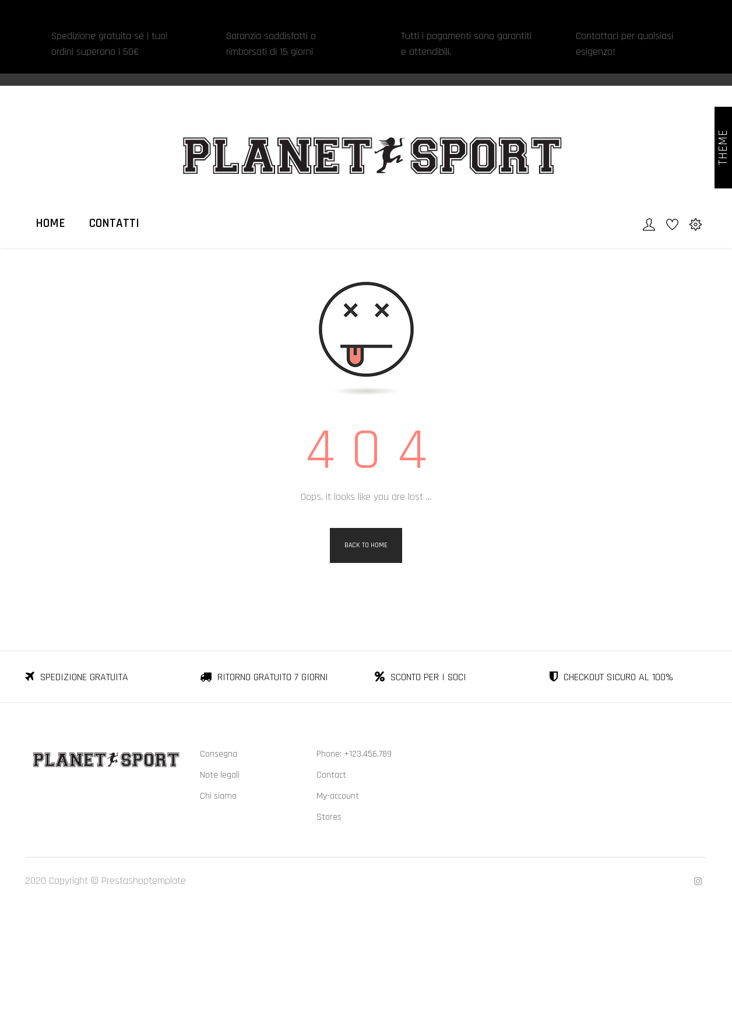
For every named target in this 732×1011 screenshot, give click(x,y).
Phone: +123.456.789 (354, 849)
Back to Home (366, 640)
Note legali (220, 870)
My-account (337, 891)
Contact (331, 870)
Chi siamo (218, 891)
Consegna (218, 849)
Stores (329, 912)
